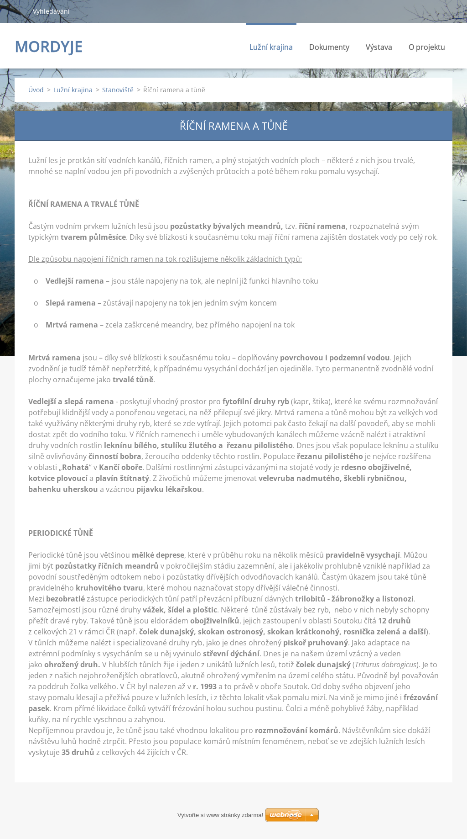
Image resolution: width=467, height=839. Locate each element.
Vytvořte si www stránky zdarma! (220, 815)
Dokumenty (329, 47)
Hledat (20, 11)
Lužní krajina (271, 49)
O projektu (427, 47)
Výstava (379, 47)
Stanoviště (118, 89)
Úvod (36, 89)
